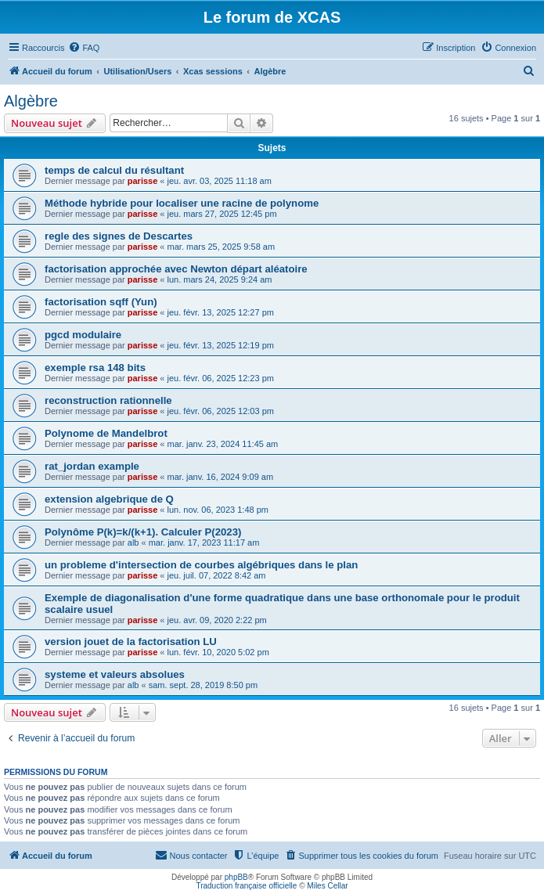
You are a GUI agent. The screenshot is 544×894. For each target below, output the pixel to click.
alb (133, 542)
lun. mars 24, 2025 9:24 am (220, 279)
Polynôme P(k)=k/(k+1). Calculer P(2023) (143, 532)
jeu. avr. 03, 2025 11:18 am (220, 181)
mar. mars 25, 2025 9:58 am (222, 246)
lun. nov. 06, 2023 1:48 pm (218, 509)
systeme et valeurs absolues (115, 674)
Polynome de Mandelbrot (106, 433)
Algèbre (31, 101)
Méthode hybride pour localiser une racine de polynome (182, 203)
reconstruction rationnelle (108, 400)
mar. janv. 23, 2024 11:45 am (223, 444)
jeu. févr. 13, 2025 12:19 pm (221, 345)
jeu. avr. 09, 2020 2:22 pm (217, 620)
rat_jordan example (92, 466)
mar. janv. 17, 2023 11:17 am (204, 542)
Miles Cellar (327, 885)
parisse (143, 181)
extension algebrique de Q (109, 499)
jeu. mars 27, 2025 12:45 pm (222, 213)
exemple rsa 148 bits (95, 367)
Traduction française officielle (246, 885)
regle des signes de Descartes (119, 236)
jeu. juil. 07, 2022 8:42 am (217, 575)
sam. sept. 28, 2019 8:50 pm (203, 685)
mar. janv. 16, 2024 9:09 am (221, 476)
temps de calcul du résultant (114, 170)
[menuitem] (83, 47)
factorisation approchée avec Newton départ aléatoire (176, 269)
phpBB (236, 877)
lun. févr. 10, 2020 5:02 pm (218, 652)
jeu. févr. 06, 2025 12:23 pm (221, 378)
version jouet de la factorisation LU (131, 641)
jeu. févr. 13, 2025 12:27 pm (221, 312)
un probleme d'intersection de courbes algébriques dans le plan (201, 565)
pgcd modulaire (83, 335)
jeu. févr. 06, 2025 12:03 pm (221, 411)
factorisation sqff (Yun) (101, 302)
